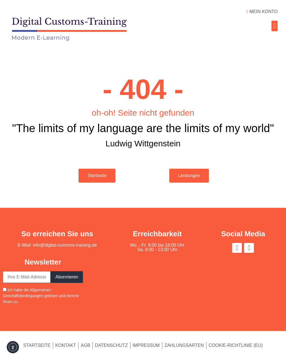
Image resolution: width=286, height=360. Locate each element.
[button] (274, 26)
